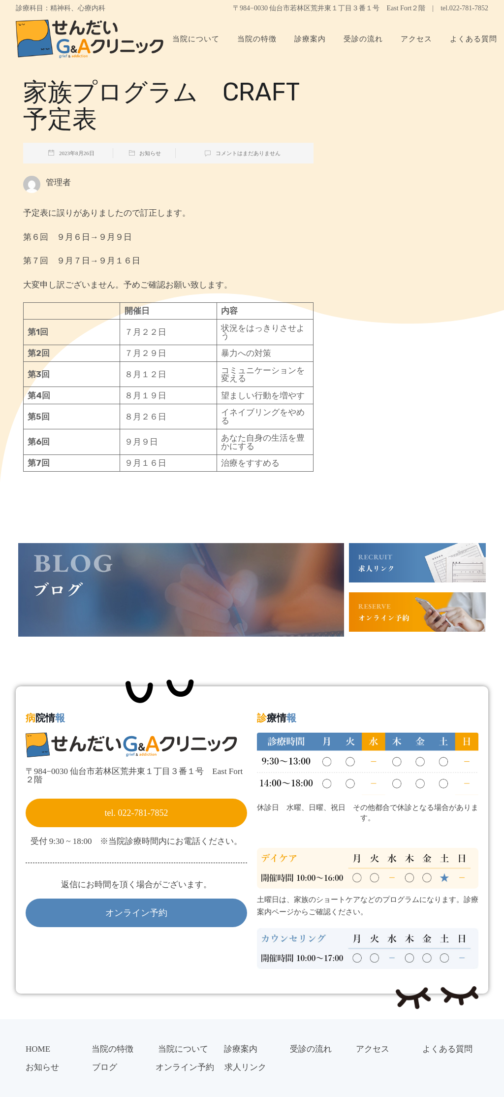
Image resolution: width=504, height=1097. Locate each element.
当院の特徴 (257, 39)
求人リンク (245, 1067)
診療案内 (310, 39)
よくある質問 (447, 1049)
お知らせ (150, 153)
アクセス (416, 39)
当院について (196, 39)
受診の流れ (363, 39)
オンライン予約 (185, 1067)
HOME (38, 1049)
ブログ (104, 1067)
